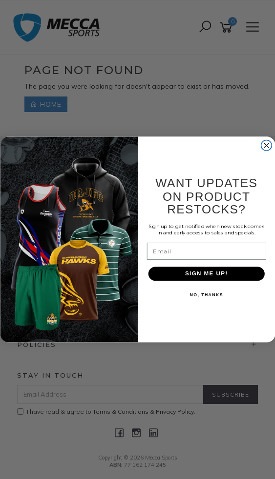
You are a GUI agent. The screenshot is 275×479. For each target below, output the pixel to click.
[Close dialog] (266, 145)
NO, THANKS (206, 295)
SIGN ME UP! (206, 274)
